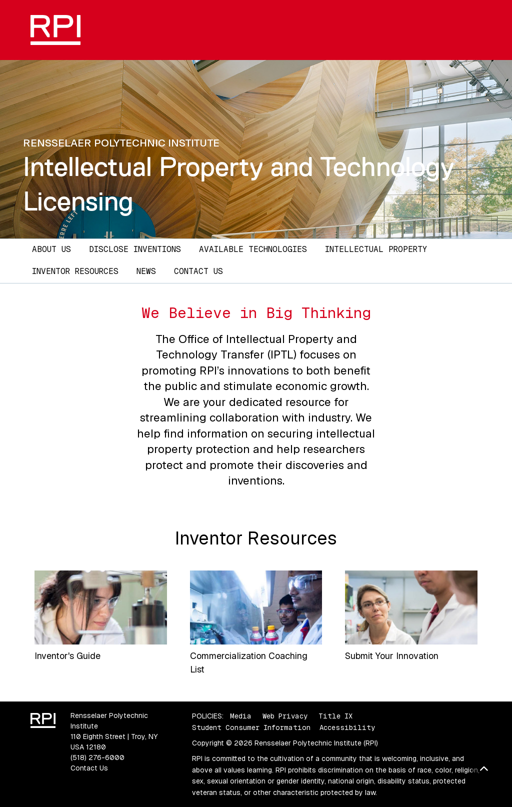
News (146, 271)
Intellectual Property (376, 249)
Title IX (335, 716)
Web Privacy (285, 716)
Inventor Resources (75, 271)
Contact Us (198, 271)
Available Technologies (253, 249)
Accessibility (347, 727)
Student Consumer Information (251, 727)
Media (241, 716)
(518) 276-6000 (97, 757)
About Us (51, 249)
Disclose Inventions (135, 249)
